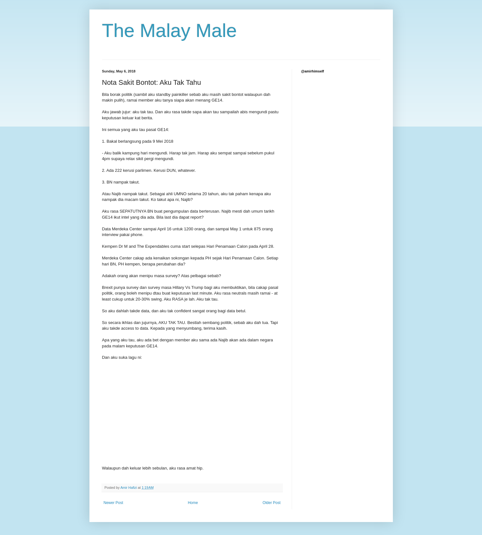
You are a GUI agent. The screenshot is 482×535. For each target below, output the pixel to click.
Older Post (272, 503)
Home (193, 503)
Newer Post (113, 503)
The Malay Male (169, 30)
